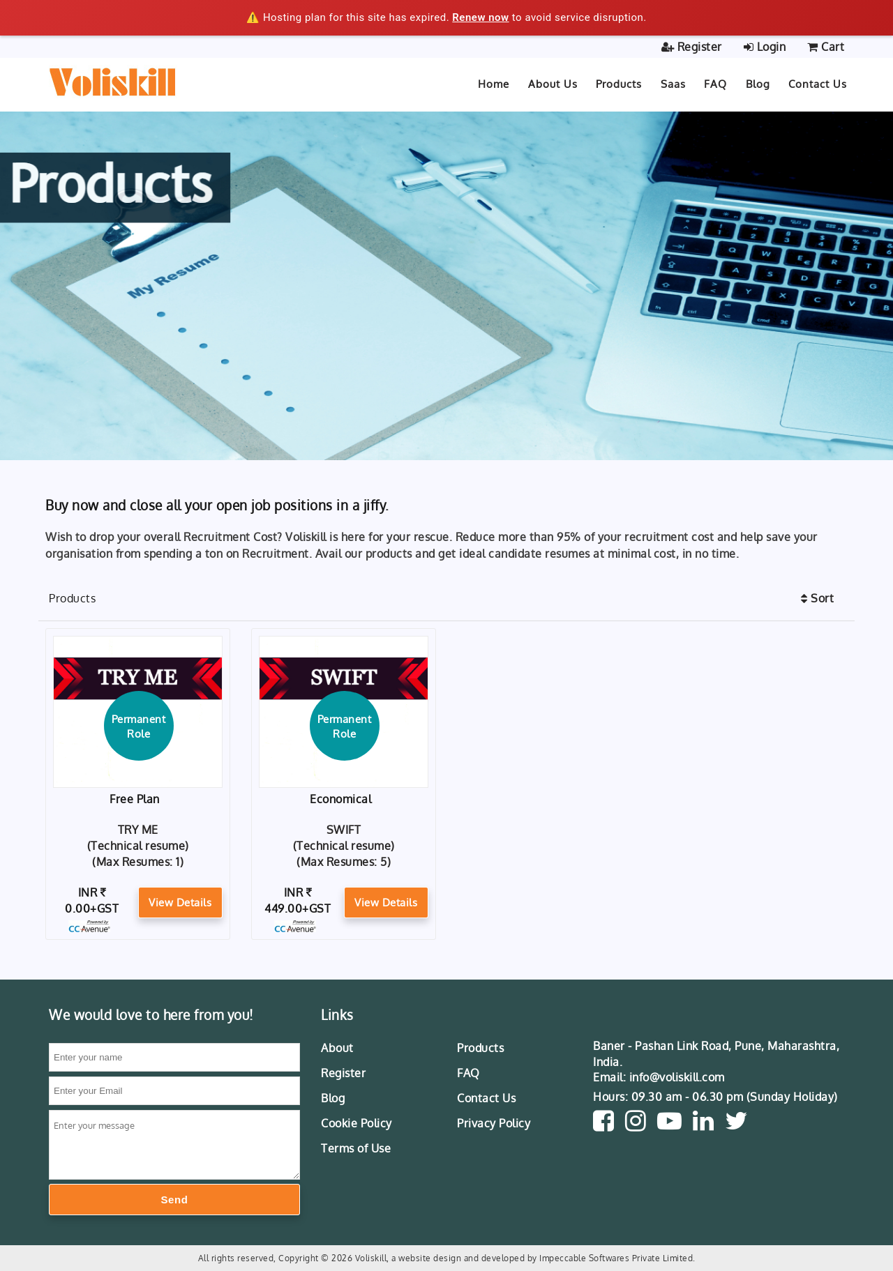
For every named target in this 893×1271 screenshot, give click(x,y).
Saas (673, 84)
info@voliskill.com (677, 1077)
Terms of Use (356, 1148)
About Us (553, 84)
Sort (817, 598)
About (337, 1048)
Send (174, 1199)
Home (493, 84)
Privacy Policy (493, 1123)
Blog (333, 1098)
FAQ (468, 1073)
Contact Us (817, 84)
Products (619, 84)
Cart (825, 47)
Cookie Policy (356, 1123)
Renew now (480, 17)
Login (765, 47)
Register (691, 47)
